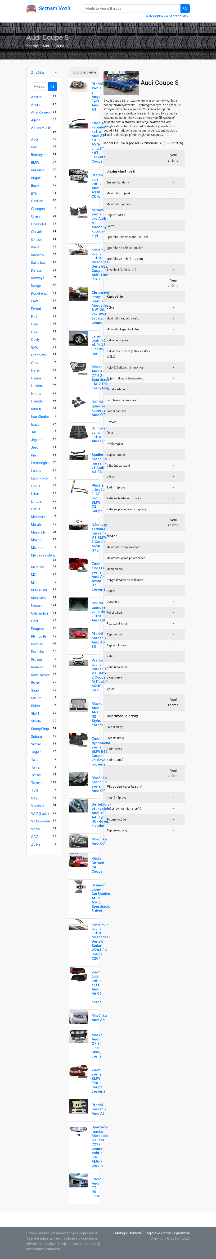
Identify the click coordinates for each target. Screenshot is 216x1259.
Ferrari (36, 308)
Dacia (35, 247)
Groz (35, 362)
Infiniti (36, 409)
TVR (34, 790)
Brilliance (38, 170)
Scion (35, 705)
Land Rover (40, 478)
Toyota (36, 782)
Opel (34, 621)
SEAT (35, 713)
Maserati (38, 532)
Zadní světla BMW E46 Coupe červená (98, 1081)
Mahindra (38, 517)
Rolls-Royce (40, 675)
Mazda (36, 540)
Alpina (35, 120)
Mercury (37, 567)
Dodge (36, 285)
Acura (35, 104)
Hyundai (37, 401)
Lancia (36, 470)
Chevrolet (38, 224)
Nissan (36, 605)
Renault (37, 667)
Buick (35, 185)
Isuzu (35, 424)
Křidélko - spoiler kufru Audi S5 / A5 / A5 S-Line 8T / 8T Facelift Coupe (98, 142)
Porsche (37, 651)
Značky (32, 46)
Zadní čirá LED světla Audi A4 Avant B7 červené (98, 576)
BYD (34, 193)
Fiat (34, 316)
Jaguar (36, 440)
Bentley (37, 154)
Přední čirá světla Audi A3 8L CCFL (97, 186)
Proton (36, 659)
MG (33, 574)
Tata (34, 759)
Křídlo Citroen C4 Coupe (98, 865)
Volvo (35, 829)
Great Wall (39, 355)
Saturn (36, 698)
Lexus (35, 486)
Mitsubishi (39, 590)
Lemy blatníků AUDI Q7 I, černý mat (98, 345)
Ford (34, 324)
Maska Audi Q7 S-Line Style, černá (97, 1045)
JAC (34, 432)
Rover (35, 682)
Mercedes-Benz (43, 555)
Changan (38, 208)
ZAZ (34, 836)
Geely (35, 339)
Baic (34, 147)
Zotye (35, 844)
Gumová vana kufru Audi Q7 (99, 434)
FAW (34, 301)
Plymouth (38, 636)
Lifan (35, 493)
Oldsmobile (39, 613)
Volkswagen (40, 821)
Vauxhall (37, 805)
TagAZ (36, 752)
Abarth (36, 97)
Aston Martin (41, 127)
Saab (35, 690)
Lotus (35, 509)
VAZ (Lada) (40, 813)
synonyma (182, 1233)
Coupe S (61, 46)
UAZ (34, 798)
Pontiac (37, 644)
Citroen (37, 239)
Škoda (36, 721)
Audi (46, 46)
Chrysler (37, 231)
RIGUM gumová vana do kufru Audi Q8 (98, 611)
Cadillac (37, 201)
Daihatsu (38, 262)
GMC (35, 347)
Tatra (35, 767)
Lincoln (36, 501)
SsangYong (40, 728)
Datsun (36, 270)
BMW (35, 162)
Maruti (36, 524)
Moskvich (38, 598)
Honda (36, 393)
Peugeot (37, 628)
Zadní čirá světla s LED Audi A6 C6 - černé (97, 987)
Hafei (35, 370)
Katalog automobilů (128, 1233)
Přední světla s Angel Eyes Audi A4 (97, 97)
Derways (37, 278)
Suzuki (36, 744)
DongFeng (39, 293)
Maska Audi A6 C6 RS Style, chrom (97, 714)
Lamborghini (40, 463)
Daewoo (37, 255)
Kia (33, 455)
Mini (34, 582)
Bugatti (36, 178)
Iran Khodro (40, 416)
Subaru (36, 736)
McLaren (38, 547)
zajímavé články (158, 1233)
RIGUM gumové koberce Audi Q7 (99, 408)
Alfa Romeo (40, 112)
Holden (36, 385)
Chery (35, 216)
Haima (36, 378)
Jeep (35, 447)
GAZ (34, 332)
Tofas (36, 775)
